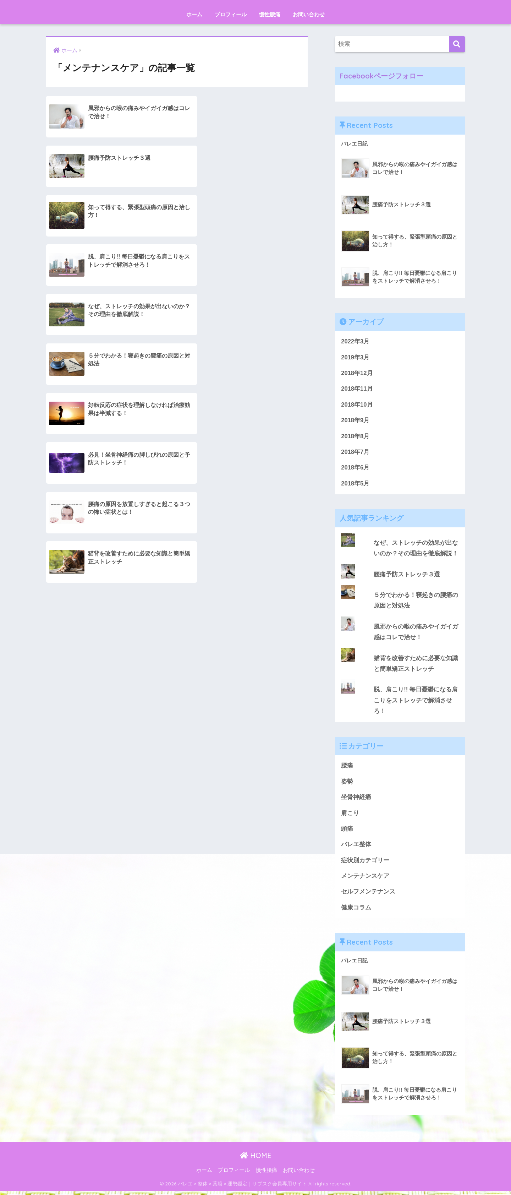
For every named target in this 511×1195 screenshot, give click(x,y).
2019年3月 (355, 357)
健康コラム (356, 911)
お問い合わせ (309, 14)
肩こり (350, 816)
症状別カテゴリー (365, 863)
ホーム (194, 14)
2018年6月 (355, 468)
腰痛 (347, 768)
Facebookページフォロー (382, 75)
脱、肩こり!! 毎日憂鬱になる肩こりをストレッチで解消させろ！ (416, 703)
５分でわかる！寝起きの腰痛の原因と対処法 (416, 602)
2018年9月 (355, 421)
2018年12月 (357, 373)
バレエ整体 (356, 847)
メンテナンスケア (365, 879)
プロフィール (231, 14)
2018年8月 (355, 437)
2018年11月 (357, 389)
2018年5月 (355, 484)
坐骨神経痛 (356, 800)
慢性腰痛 (269, 14)
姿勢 (347, 784)
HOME (255, 1159)
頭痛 (347, 831)
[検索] (457, 44)
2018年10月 (357, 405)
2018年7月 (355, 452)
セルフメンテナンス (368, 895)
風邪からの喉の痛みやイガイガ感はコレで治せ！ (416, 634)
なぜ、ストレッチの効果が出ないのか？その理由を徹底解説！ (416, 549)
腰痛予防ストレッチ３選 (407, 575)
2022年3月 (355, 341)
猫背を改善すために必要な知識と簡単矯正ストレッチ (416, 665)
